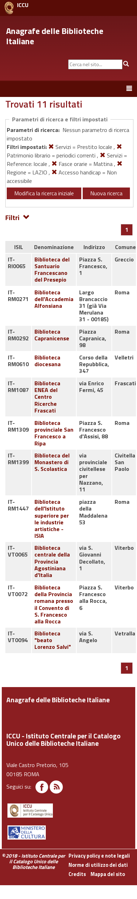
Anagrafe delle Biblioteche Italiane (54, 35)
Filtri (17, 217)
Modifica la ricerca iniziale (44, 193)
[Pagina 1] (126, 229)
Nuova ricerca (106, 193)
